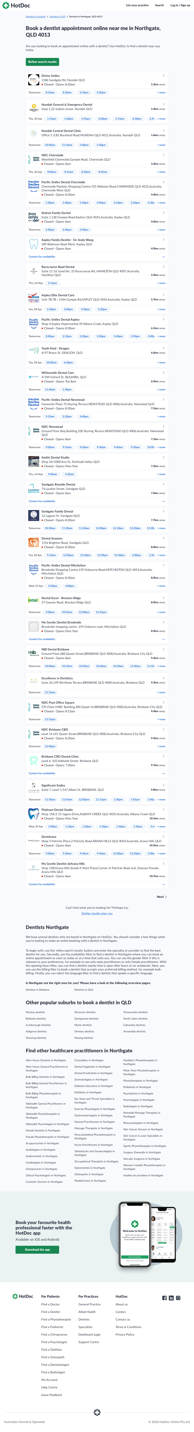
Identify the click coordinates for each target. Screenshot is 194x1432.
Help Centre (49, 1387)
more (161, 92)
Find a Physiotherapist (56, 1319)
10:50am (118, 666)
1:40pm (67, 203)
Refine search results (42, 61)
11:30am (67, 528)
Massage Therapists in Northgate (93, 1128)
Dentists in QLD (57, 16)
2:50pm (84, 230)
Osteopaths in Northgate (88, 1174)
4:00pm (69, 586)
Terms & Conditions (129, 1327)
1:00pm (84, 145)
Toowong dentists (36, 1038)
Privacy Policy (125, 1334)
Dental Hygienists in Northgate (92, 1067)
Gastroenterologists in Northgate (93, 1115)
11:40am (50, 389)
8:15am (68, 172)
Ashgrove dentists (36, 1031)
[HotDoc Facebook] (164, 1298)
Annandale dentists (134, 1031)
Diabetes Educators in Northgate (93, 1086)
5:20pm (102, 309)
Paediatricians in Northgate (90, 1181)
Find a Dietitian (51, 1349)
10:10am (67, 666)
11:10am (67, 145)
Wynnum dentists (84, 1012)
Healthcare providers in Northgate (143, 1175)
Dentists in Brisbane (37, 990)
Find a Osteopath (52, 1357)
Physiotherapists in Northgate (140, 1081)
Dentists (84, 1319)
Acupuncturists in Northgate (42, 1143)
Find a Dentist (50, 1312)
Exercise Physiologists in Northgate (94, 1109)
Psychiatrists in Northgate (138, 1093)
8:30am (85, 172)
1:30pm (68, 119)
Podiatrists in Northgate (137, 1087)
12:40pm (119, 555)
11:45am (67, 799)
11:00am (135, 666)
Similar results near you (97, 913)
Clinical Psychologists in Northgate (46, 1175)
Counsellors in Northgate (88, 1060)
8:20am (67, 92)
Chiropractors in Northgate (41, 1169)
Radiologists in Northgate (138, 1106)
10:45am (67, 612)
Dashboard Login (89, 1334)
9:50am (135, 447)
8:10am (50, 92)
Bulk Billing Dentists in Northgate (45, 1077)
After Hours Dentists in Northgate (46, 1060)
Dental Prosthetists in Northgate (93, 1073)
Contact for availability (97, 256)
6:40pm (68, 362)
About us (122, 1304)
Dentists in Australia (36, 16)
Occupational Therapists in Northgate (96, 1161)
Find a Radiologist (53, 1372)
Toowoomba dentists (135, 1012)
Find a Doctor (50, 1304)
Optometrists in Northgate (89, 1168)
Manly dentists (83, 1025)
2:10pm (118, 203)
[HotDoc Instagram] (178, 1298)
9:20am (84, 447)
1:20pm (86, 826)
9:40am (118, 447)
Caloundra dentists (134, 1025)
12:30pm (152, 528)
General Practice (89, 1304)
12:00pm (101, 528)
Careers (121, 1312)
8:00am (51, 172)
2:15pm (119, 119)
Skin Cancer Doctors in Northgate (143, 1129)
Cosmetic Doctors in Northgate (44, 1182)
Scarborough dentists (38, 1025)
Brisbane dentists (36, 1018)
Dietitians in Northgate (87, 1092)
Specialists (85, 1327)
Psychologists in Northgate (138, 1100)
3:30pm (85, 309)
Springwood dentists (86, 1018)
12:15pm (50, 692)
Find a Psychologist (54, 1342)
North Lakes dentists (135, 1018)
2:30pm (137, 119)
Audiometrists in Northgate (41, 1156)
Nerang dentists (83, 1038)
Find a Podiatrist (52, 1327)
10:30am (50, 528)
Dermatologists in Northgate (91, 1079)
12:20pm (135, 528)
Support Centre (88, 1342)
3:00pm (68, 309)
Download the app (37, 1249)
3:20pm (101, 92)
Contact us (123, 1319)
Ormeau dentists (84, 1031)
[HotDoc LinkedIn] (171, 1298)
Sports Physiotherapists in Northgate (144, 1146)
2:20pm (135, 203)
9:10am (50, 416)
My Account (49, 1379)
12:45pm (101, 612)
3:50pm (52, 586)
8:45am (103, 172)
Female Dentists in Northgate (43, 1130)
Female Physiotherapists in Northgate (47, 1137)
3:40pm (84, 416)
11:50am (84, 528)
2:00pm (102, 119)
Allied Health (87, 1312)
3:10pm (84, 92)
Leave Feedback (51, 1395)
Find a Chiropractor (54, 1334)
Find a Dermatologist (55, 1364)
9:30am (101, 447)
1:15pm (51, 119)
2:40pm (67, 230)
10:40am (50, 145)
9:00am (50, 447)
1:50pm (84, 203)
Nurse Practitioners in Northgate (93, 1145)
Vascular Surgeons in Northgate (141, 1159)
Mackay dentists (35, 1012)
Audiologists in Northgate (40, 1150)
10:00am (51, 362)
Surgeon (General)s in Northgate (142, 1152)
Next (160, 896)
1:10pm (69, 826)
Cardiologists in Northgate (41, 1162)
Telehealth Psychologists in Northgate (47, 1124)
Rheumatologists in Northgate (140, 1123)
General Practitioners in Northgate (94, 1122)
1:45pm (85, 119)
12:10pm (118, 528)
